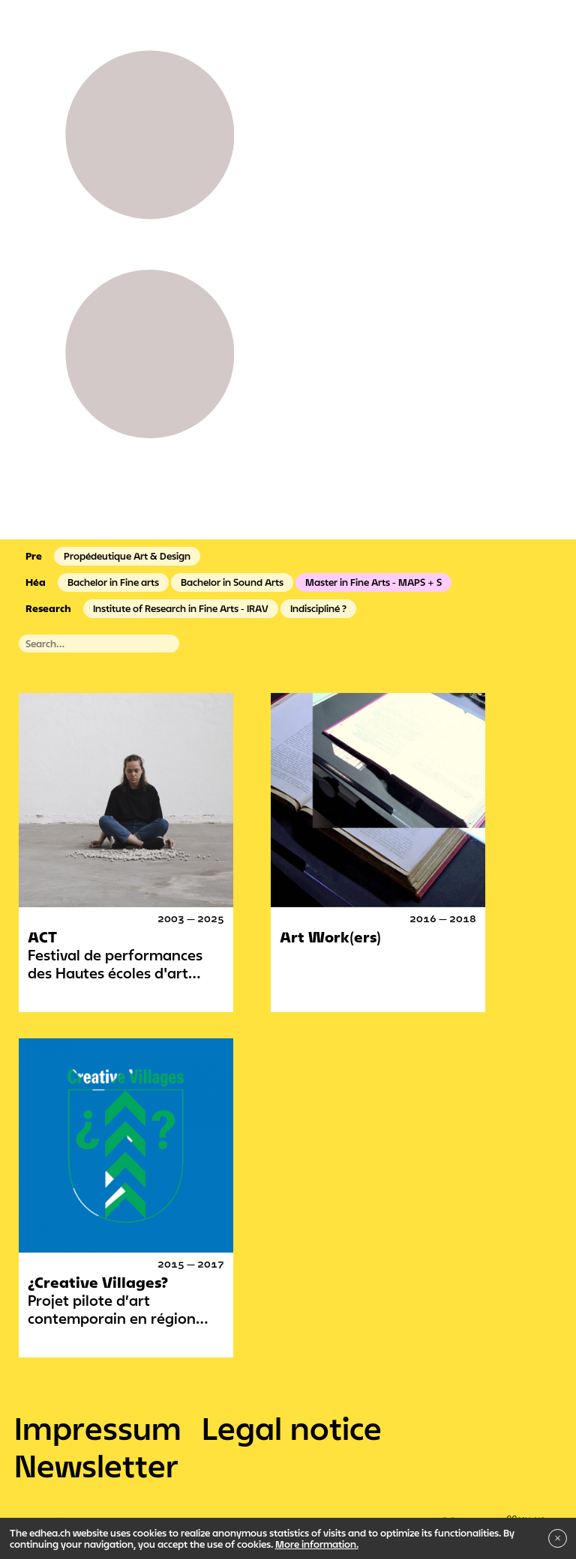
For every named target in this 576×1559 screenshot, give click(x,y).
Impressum (98, 1428)
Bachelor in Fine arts (113, 582)
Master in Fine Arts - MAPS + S (373, 582)
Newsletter (96, 1465)
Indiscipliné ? (318, 608)
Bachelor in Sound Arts (232, 582)
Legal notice (292, 1428)
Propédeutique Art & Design (127, 556)
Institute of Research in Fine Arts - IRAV (180, 608)
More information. (316, 1544)
